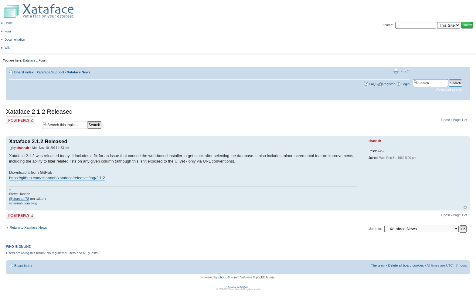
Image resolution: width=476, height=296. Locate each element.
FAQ (372, 84)
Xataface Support (50, 72)
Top (465, 207)
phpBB (222, 277)
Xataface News (78, 72)
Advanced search (449, 89)
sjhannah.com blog (23, 203)
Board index (24, 72)
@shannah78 (19, 198)
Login (405, 84)
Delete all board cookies (406, 265)
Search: (387, 25)
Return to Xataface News (28, 227)
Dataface (29, 60)
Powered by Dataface (238, 287)
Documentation (15, 39)
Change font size (405, 71)
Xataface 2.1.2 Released (39, 111)
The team (378, 265)
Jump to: (375, 228)
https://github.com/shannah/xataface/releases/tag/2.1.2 (57, 178)
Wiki (7, 47)
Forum (9, 31)
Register (388, 84)
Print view (396, 71)
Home (9, 23)
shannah (22, 148)
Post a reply (20, 120)
